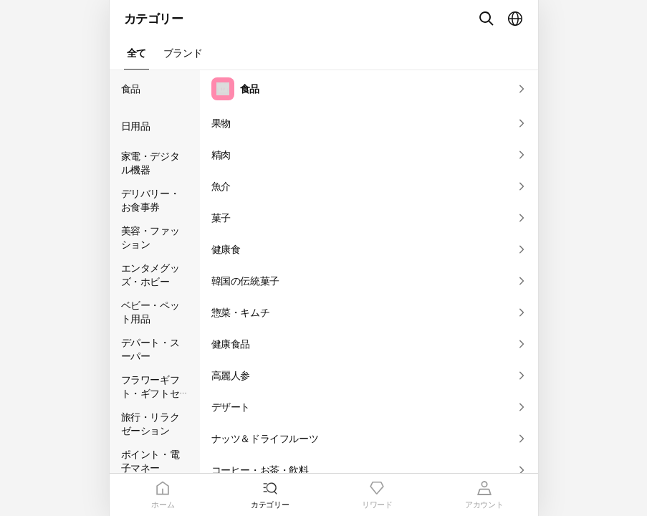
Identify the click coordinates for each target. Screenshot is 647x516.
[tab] (163, 495)
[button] (136, 53)
